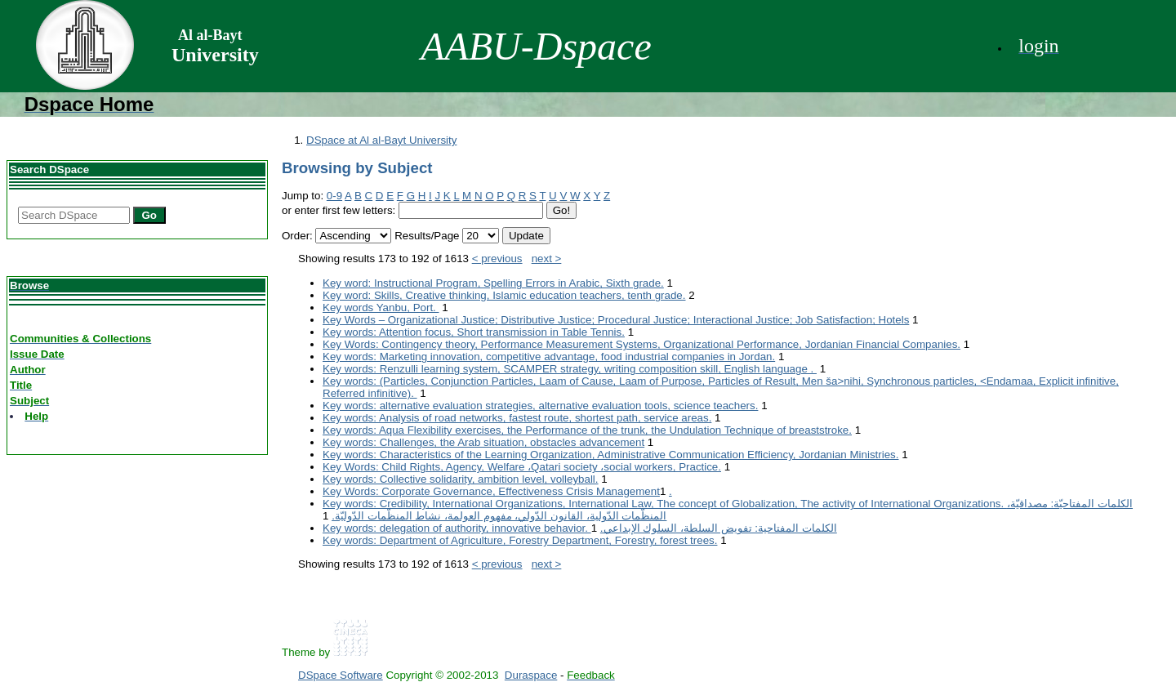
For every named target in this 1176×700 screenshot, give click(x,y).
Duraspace (531, 675)
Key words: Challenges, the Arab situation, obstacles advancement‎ (483, 442)
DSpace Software (340, 675)
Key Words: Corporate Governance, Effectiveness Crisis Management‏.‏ (497, 491)
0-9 (334, 195)
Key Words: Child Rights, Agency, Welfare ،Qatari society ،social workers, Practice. (522, 467)
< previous (497, 258)
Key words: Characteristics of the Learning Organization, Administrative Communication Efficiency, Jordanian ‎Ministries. (610, 454)
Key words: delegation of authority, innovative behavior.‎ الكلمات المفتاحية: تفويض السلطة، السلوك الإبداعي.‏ (580, 528)
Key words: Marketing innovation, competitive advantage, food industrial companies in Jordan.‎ (549, 356)
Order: (297, 236)
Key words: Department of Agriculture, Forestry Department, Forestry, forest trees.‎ (520, 540)
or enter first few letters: (338, 210)
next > (547, 258)
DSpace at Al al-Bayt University (381, 140)
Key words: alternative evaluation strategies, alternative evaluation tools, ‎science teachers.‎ (540, 405)
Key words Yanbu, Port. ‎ (381, 307)
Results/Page (426, 236)
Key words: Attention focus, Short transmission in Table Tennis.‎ (474, 332)
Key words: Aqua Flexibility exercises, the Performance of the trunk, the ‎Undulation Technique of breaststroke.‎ (587, 430)
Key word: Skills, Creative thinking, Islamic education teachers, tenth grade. (504, 295)
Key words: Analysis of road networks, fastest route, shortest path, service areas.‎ (517, 418)
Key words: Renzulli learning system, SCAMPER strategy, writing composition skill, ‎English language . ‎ (570, 369)
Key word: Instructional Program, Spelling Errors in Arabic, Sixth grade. (493, 283)
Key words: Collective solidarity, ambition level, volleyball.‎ (461, 479)
